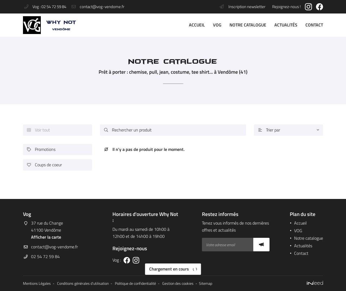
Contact (314, 25)
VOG (217, 25)
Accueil (197, 25)
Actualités (285, 25)
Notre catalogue (247, 25)
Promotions (41, 149)
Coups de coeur (44, 164)
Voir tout (38, 130)
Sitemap (205, 283)
